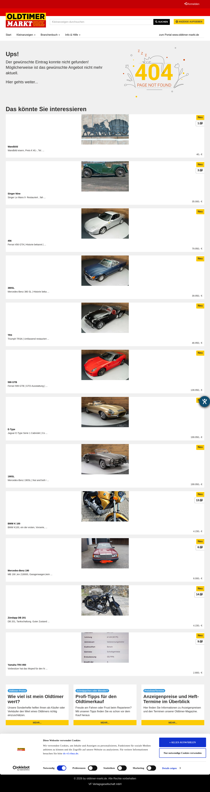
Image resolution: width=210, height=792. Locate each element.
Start (8, 34)
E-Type (11, 429)
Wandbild (13, 146)
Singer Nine (14, 193)
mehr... (37, 722)
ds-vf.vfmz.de (70, 771)
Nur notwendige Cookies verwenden (183, 770)
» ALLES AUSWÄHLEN (182, 759)
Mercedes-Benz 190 (18, 570)
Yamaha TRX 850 (17, 665)
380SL (11, 288)
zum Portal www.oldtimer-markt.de (179, 34)
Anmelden (191, 3)
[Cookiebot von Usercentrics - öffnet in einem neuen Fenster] (21, 785)
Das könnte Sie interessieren (46, 109)
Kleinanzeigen (26, 34)
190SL (11, 476)
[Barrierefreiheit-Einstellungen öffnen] (204, 401)
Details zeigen (169, 785)
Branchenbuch (50, 34)
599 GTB (12, 382)
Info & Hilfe (72, 34)
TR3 (10, 335)
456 (9, 240)
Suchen (161, 21)
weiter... (31, 82)
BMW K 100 (14, 523)
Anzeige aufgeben (189, 21)
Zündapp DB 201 (17, 617)
